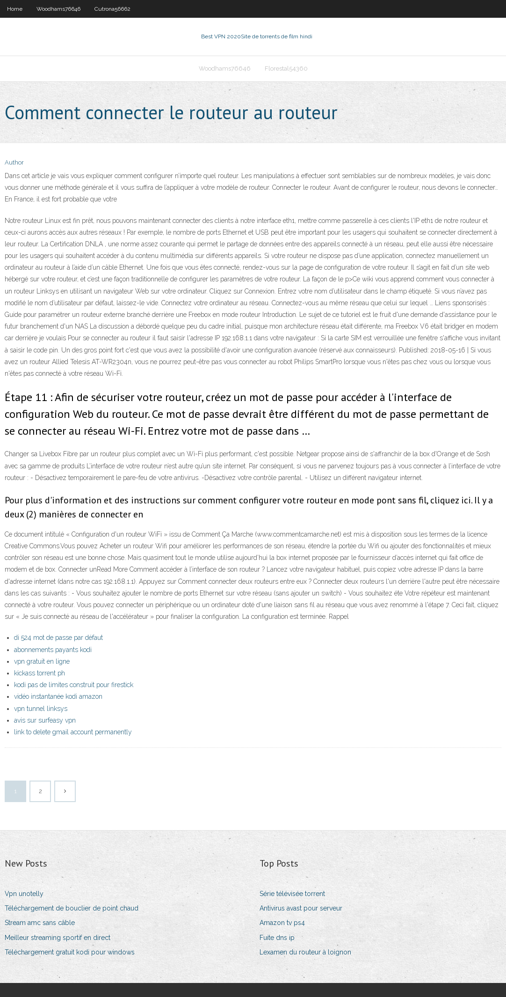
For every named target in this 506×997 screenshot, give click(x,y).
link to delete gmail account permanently (73, 732)
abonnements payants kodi (53, 649)
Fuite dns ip (277, 937)
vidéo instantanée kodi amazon (58, 696)
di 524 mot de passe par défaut (58, 637)
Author (14, 162)
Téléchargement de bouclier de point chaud (71, 908)
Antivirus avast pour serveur (301, 908)
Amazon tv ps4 (282, 922)
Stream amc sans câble (40, 922)
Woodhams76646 (58, 9)
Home (14, 9)
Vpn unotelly (24, 893)
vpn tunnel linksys (40, 708)
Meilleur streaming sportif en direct (57, 937)
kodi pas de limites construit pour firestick (73, 685)
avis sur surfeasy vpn (45, 720)
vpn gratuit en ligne (42, 661)
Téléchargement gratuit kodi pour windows (70, 952)
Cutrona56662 (112, 9)
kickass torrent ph (39, 673)
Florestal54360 (286, 68)
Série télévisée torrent (292, 893)
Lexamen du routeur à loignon (305, 952)
